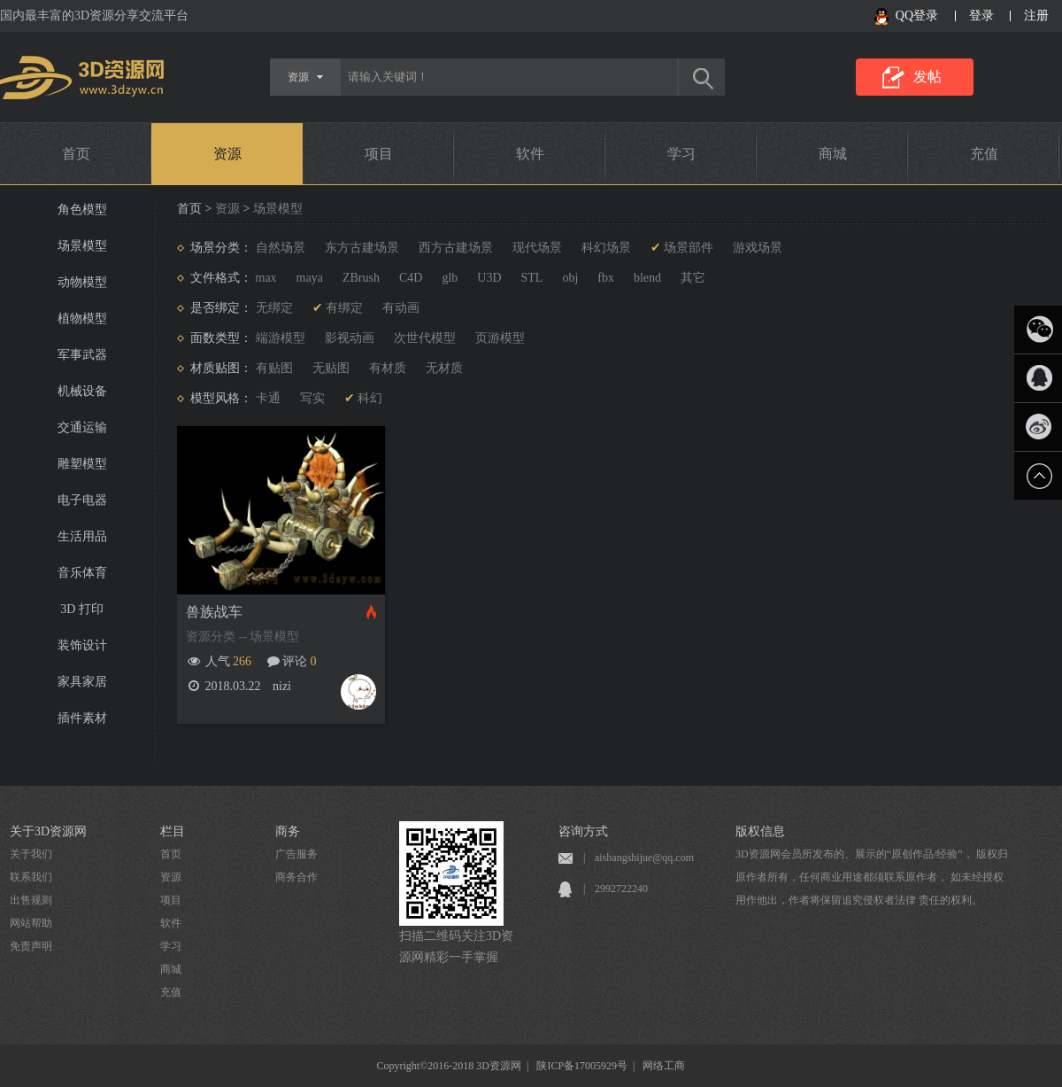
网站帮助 (31, 923)
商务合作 (296, 877)
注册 (1036, 15)
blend (647, 277)
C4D (410, 277)
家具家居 (82, 681)
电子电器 (82, 500)
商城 (833, 153)
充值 (984, 153)
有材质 (387, 368)
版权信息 (760, 831)
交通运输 (82, 427)
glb (450, 277)
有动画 (400, 307)
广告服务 (296, 854)
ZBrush (361, 277)
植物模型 (82, 318)
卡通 (268, 398)
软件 (530, 153)
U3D (489, 277)
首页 (76, 153)
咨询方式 (583, 831)
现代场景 (537, 247)
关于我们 (31, 854)
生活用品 (82, 536)
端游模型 (280, 338)
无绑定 (274, 307)
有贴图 (274, 368)
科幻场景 (606, 247)
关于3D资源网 (48, 831)
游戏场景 (757, 247)
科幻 (370, 398)
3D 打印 (82, 609)
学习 (681, 153)
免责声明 (31, 946)
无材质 (444, 368)
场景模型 (82, 245)
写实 (312, 398)
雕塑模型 (82, 463)
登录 (981, 15)
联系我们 (31, 877)
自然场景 (280, 247)
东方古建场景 (362, 247)
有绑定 (344, 307)
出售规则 (31, 900)
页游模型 (500, 338)
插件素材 (82, 718)
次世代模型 (425, 338)
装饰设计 (82, 645)
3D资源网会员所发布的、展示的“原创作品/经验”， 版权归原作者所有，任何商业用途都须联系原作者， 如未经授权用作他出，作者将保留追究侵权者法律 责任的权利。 (871, 877)
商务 (287, 831)
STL (532, 277)
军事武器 (82, 354)
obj (570, 277)
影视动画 (349, 338)
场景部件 (688, 247)
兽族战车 (214, 611)
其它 (693, 277)
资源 (227, 153)
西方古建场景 (456, 247)
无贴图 (331, 368)
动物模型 (82, 282)
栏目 (172, 831)
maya (309, 277)
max (266, 277)
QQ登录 (917, 15)
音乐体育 (82, 572)
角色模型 (82, 209)
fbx (605, 277)
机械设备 (82, 391)
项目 (379, 153)
